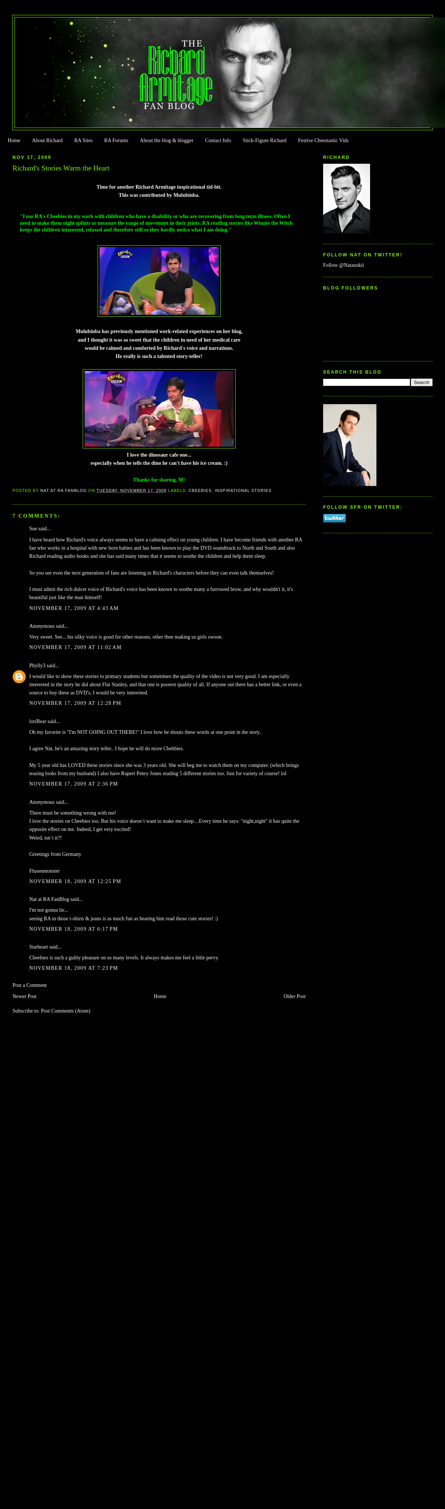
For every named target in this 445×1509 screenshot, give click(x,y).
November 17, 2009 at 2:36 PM (73, 784)
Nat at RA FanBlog (49, 899)
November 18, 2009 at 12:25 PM (75, 881)
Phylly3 (37, 665)
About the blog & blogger (166, 140)
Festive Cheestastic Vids (323, 140)
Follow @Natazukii (343, 265)
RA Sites (83, 140)
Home (13, 140)
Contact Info (218, 140)
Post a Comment (29, 985)
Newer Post (24, 996)
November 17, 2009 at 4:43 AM (74, 608)
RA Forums (116, 140)
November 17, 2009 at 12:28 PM (75, 703)
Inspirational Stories (243, 490)
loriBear (37, 721)
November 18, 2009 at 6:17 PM (73, 929)
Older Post (295, 996)
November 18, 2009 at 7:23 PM (73, 968)
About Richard (47, 140)
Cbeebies (200, 490)
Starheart (38, 947)
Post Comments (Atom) (65, 1011)
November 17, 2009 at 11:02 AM (75, 647)
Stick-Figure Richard (264, 140)
